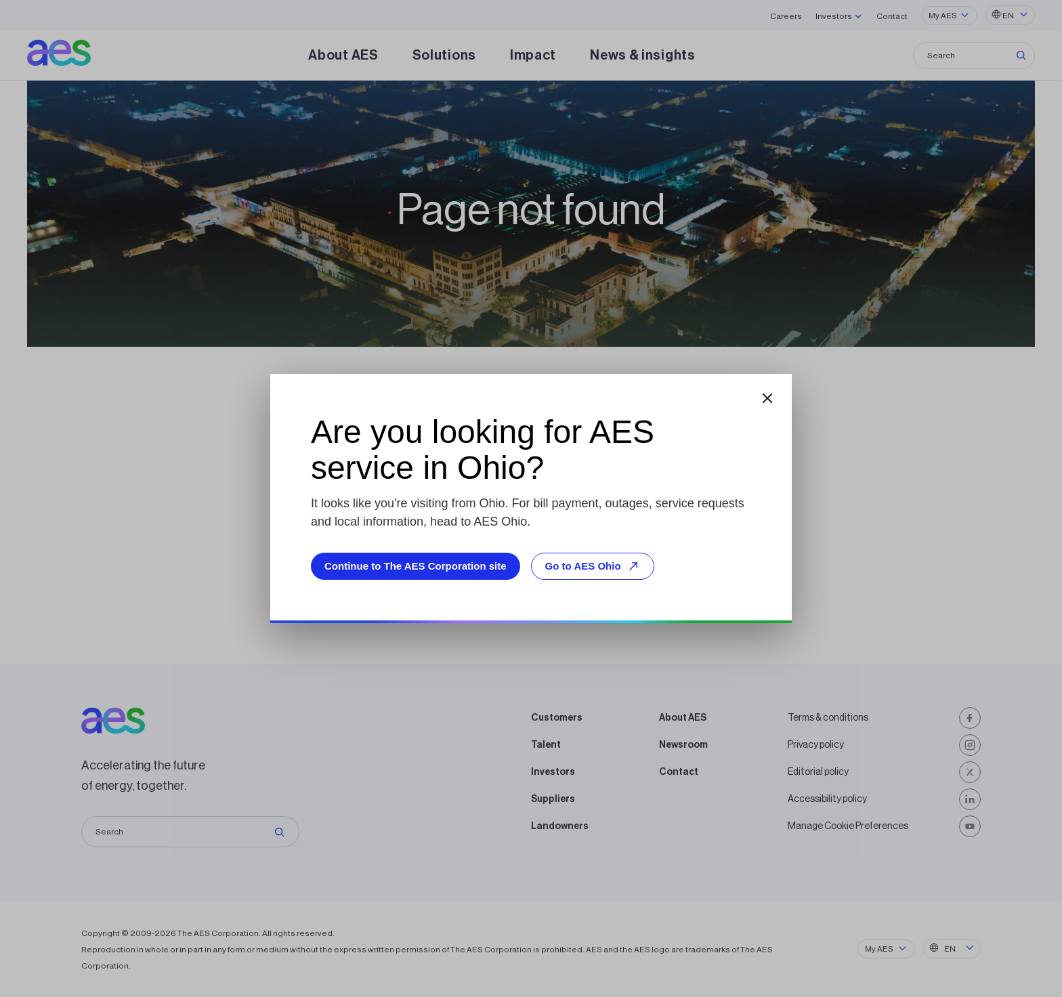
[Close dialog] (767, 398)
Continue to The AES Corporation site (415, 566)
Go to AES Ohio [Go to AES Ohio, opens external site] (594, 566)
